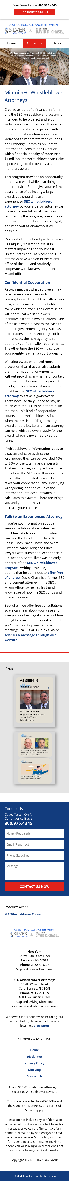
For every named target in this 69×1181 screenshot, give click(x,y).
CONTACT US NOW (34, 886)
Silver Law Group (47, 1160)
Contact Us (34, 43)
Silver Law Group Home (34, 29)
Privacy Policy (34, 1063)
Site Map (34, 1070)
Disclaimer (34, 1057)
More (57, 43)
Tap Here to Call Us (34, 12)
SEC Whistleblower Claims (23, 914)
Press (9, 668)
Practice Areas (16, 906)
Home (11, 43)
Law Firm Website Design (34, 1176)
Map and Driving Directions (34, 969)
